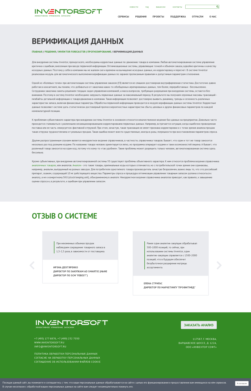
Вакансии (160, 7)
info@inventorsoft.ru (50, 346)
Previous (32, 265)
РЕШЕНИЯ (141, 16)
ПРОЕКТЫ (158, 16)
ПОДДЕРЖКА (178, 16)
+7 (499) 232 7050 (68, 338)
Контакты (177, 7)
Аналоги (77, 165)
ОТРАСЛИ (197, 16)
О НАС (212, 16)
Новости (134, 7)
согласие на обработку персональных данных (67, 357)
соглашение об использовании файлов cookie (67, 361)
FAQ (147, 7)
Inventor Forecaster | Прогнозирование (84, 51)
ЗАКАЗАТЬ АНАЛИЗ (199, 325)
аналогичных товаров (44, 165)
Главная (37, 51)
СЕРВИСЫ (123, 16)
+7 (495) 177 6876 (45, 338)
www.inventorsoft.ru (49, 342)
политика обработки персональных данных (65, 353)
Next (219, 265)
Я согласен (242, 383)
